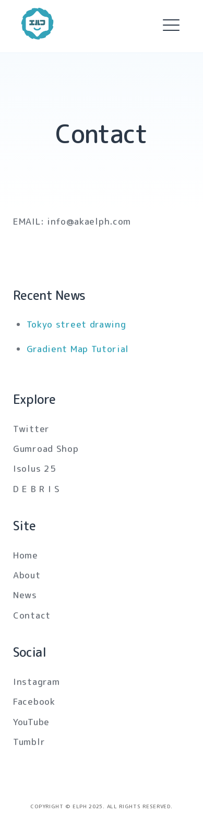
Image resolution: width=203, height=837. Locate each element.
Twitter (31, 429)
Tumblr (29, 742)
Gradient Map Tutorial (78, 349)
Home (25, 555)
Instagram (36, 682)
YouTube (31, 722)
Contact (32, 615)
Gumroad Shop (45, 449)
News (25, 595)
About (27, 575)
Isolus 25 (34, 468)
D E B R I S (36, 489)
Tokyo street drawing (76, 324)
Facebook (34, 701)
